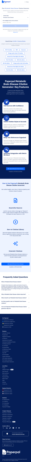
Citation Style (6, 15)
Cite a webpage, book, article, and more (10, 20)
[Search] (15, 22)
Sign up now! (15, 32)
